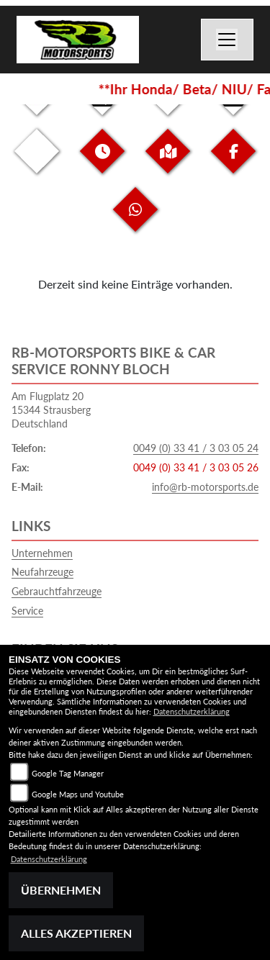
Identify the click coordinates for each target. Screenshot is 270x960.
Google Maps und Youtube (78, 794)
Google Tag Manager (68, 773)
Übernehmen (61, 890)
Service (27, 610)
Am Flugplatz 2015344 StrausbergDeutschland (51, 409)
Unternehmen (42, 553)
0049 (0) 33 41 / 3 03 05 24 (195, 448)
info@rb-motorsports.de (205, 487)
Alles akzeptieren (76, 933)
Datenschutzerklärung (191, 711)
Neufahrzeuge (42, 572)
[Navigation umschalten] (227, 39)
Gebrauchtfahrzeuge (57, 591)
